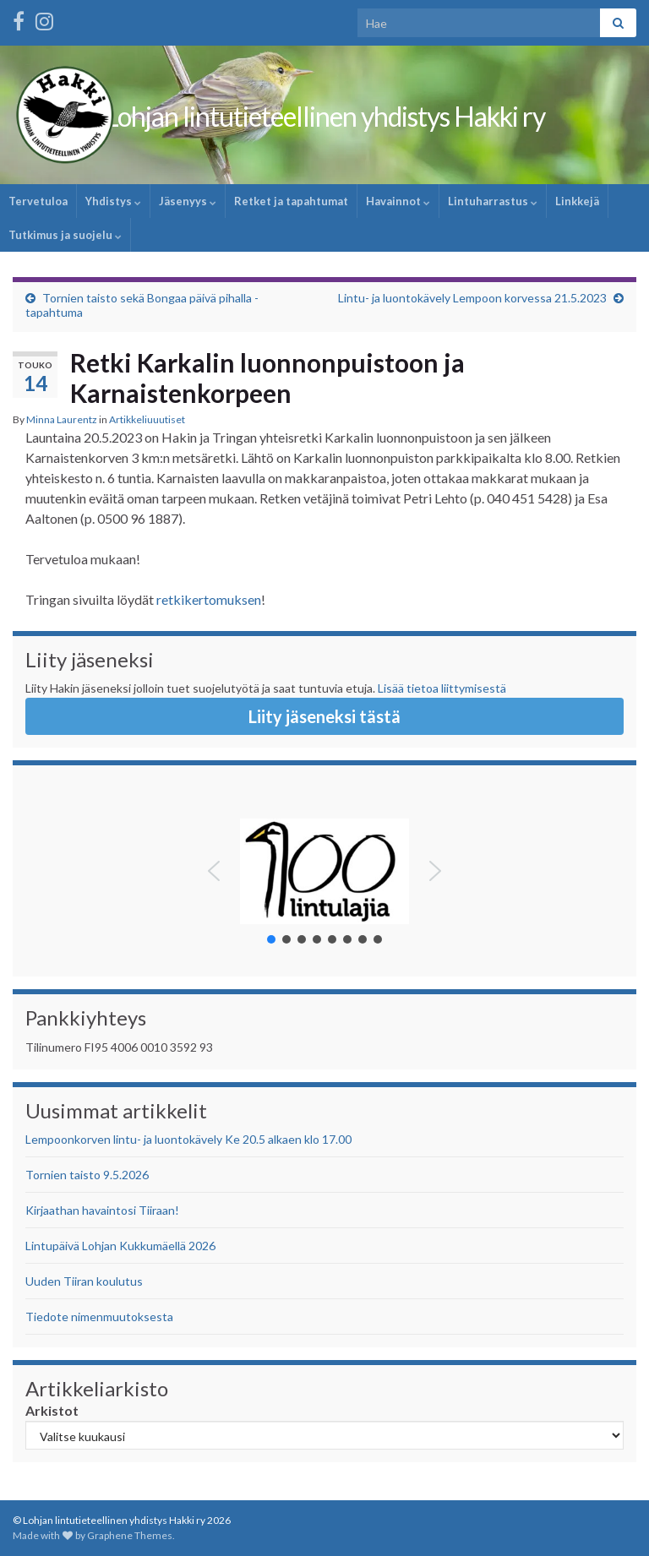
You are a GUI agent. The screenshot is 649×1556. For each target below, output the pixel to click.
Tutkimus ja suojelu (65, 235)
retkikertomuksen (208, 599)
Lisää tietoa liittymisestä (442, 688)
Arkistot (52, 1410)
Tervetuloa (38, 201)
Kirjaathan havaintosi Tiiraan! (102, 1210)
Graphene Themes (129, 1535)
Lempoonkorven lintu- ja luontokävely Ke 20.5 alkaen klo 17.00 (188, 1139)
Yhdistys (113, 201)
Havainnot (398, 201)
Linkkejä (577, 201)
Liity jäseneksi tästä (324, 716)
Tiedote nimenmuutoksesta (99, 1316)
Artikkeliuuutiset (147, 419)
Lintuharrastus (492, 201)
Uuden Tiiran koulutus (84, 1281)
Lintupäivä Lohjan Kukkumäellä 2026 (120, 1245)
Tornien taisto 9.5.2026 (87, 1174)
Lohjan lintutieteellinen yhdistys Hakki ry (325, 116)
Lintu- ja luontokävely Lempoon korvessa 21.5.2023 (472, 298)
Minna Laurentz (61, 419)
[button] (213, 870)
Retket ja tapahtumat (291, 201)
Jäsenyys (187, 201)
